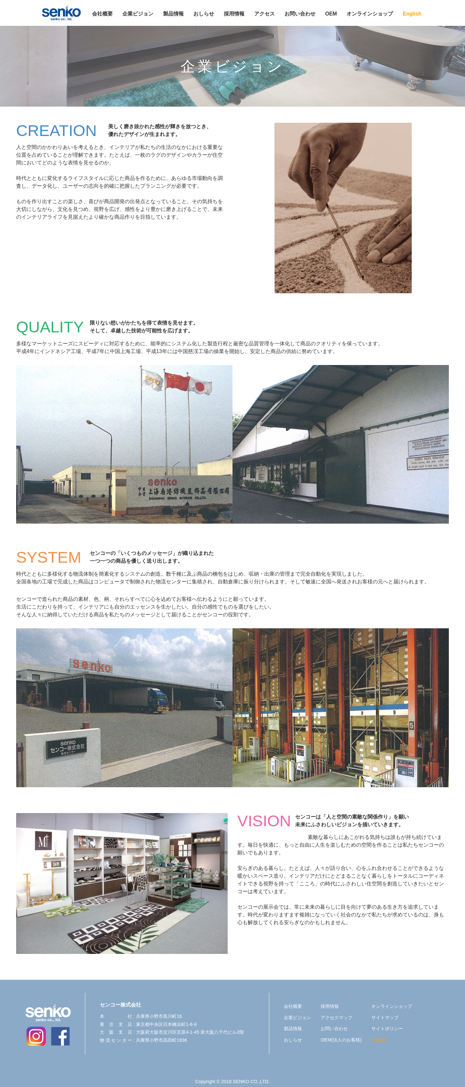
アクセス (264, 13)
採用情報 (234, 13)
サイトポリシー (387, 1028)
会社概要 (102, 13)
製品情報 (173, 13)
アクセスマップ (336, 1017)
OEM (331, 13)
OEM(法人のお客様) (341, 1039)
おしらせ (203, 13)
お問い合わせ (299, 13)
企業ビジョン (137, 13)
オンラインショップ (369, 13)
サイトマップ (384, 1017)
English (412, 13)
